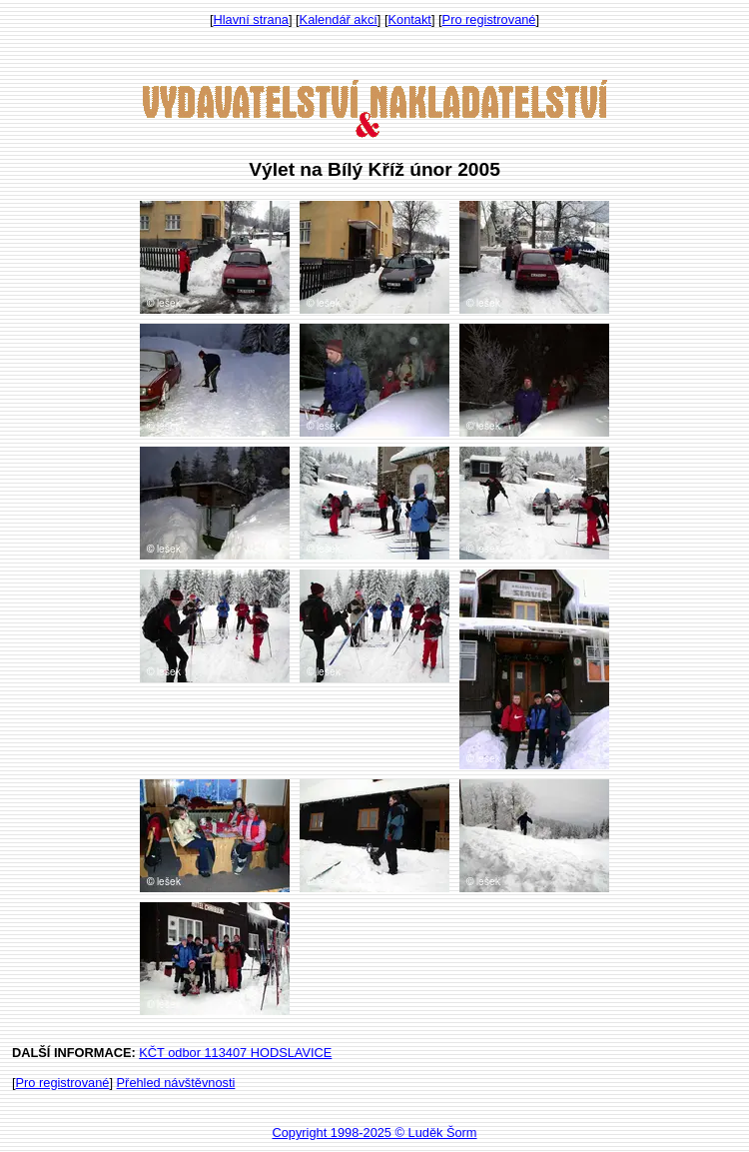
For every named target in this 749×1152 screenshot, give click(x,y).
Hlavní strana (251, 19)
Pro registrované (489, 19)
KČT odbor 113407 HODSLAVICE (235, 1052)
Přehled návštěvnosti (176, 1082)
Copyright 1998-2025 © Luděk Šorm (374, 1132)
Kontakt (409, 19)
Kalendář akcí (338, 19)
